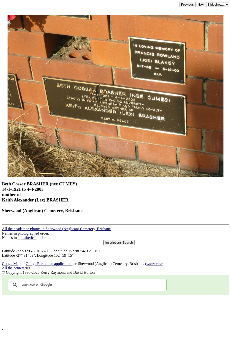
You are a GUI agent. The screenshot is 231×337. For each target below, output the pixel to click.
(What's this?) (154, 264)
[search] (86, 285)
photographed (28, 233)
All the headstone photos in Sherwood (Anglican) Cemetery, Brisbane (56, 229)
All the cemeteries (16, 268)
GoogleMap (11, 264)
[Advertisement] (115, 312)
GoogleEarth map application (49, 264)
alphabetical (27, 238)
